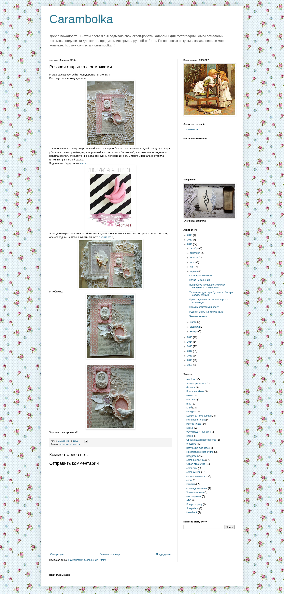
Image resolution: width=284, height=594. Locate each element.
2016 (190, 244)
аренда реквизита (196, 383)
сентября (195, 253)
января (194, 331)
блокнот (190, 387)
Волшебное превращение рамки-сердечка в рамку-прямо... (207, 286)
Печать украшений (199, 280)
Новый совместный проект (204, 307)
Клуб (189, 407)
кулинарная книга (196, 419)
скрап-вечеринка (195, 460)
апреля (194, 271)
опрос (189, 436)
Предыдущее (163, 554)
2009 (190, 365)
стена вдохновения (196, 488)
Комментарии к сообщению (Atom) (87, 560)
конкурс (190, 411)
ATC (188, 500)
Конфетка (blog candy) (198, 415)
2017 (190, 239)
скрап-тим (191, 468)
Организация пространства (201, 439)
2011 (190, 355)
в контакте (105, 237)
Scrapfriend (192, 508)
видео (189, 395)
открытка (64, 444)
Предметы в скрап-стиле (199, 452)
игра (188, 403)
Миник (189, 427)
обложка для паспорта (198, 431)
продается (75, 444)
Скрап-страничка (195, 464)
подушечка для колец (198, 448)
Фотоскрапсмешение (200, 275)
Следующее (57, 554)
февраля (195, 326)
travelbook (191, 512)
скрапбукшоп (193, 472)
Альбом (190, 379)
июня (193, 262)
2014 (190, 341)
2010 (190, 360)
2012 (190, 351)
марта (193, 322)
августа (194, 257)
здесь (83, 163)
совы (189, 480)
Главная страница (110, 554)
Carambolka (81, 19)
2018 (190, 235)
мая (192, 266)
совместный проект (197, 476)
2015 (190, 337)
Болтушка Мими (195, 391)
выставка (191, 399)
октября (194, 248)
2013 (190, 346)
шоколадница (193, 496)
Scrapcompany (194, 504)
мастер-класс (193, 423)
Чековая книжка (198, 316)
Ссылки (190, 484)
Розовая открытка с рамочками (206, 311)
